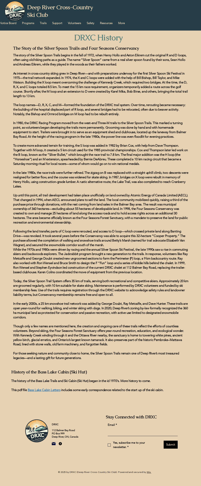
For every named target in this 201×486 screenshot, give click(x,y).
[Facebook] (60, 444)
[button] (28, 23)
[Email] (141, 432)
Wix (149, 472)
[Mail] (54, 444)
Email (112, 425)
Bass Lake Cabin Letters (44, 390)
